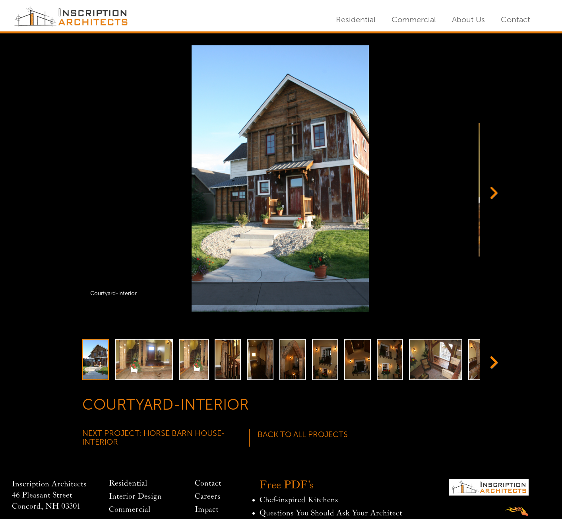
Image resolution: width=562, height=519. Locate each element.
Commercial (413, 19)
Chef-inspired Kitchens (299, 500)
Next (490, 192)
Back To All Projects (303, 434)
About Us (468, 19)
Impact (207, 509)
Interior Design (135, 496)
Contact (515, 19)
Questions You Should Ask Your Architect (331, 513)
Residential (356, 19)
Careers (208, 496)
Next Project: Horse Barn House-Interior (153, 437)
